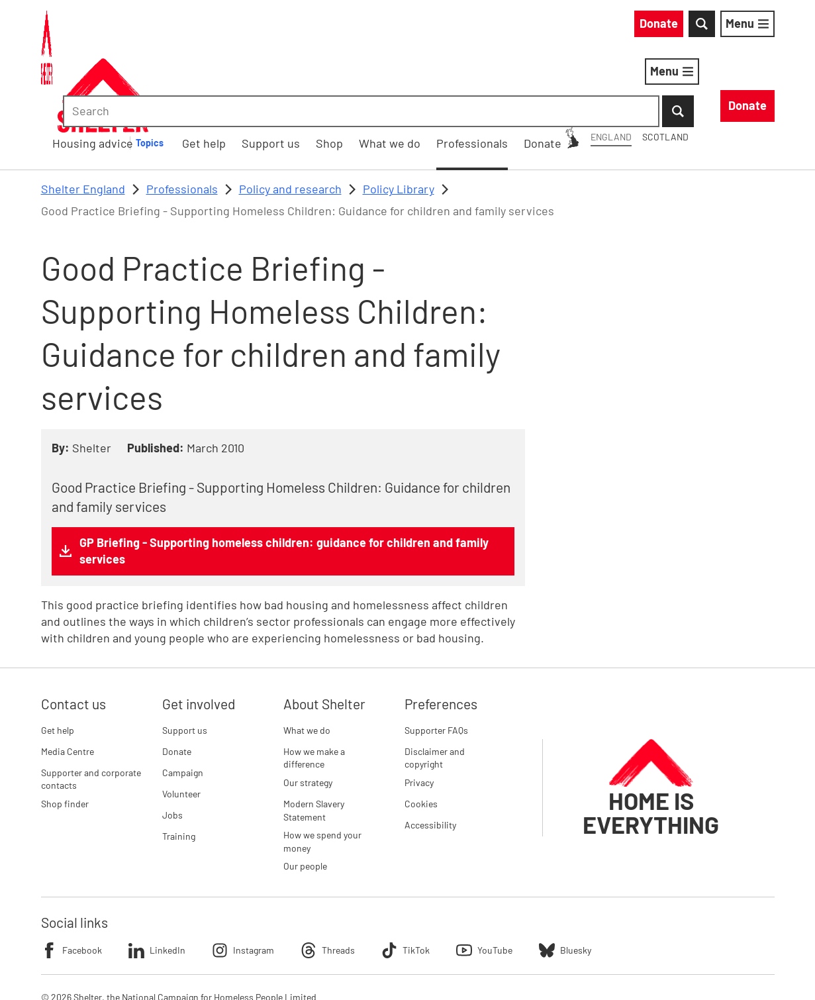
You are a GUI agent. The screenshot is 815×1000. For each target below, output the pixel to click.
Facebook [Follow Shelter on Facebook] (71, 881)
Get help (57, 661)
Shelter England (83, 120)
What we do (306, 661)
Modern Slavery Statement (313, 741)
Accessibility (430, 756)
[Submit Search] (759, 26)
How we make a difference (314, 689)
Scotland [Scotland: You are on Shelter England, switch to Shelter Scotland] (545, 25)
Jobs (172, 746)
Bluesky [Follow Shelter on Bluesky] (565, 881)
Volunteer (181, 724)
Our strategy (307, 713)
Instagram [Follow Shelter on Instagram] (243, 881)
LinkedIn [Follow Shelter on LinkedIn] (156, 881)
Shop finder (65, 734)
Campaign (182, 703)
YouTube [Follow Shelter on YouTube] (484, 881)
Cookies (421, 734)
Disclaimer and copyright (435, 689)
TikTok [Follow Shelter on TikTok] (405, 881)
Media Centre (67, 682)
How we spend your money (322, 772)
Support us (184, 661)
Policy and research (290, 120)
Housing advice (281, 73)
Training (178, 767)
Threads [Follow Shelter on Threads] (328, 881)
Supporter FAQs (436, 661)
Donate (176, 682)
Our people (305, 797)
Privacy (419, 713)
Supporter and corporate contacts (91, 710)
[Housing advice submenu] (346, 74)
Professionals (182, 120)
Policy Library (398, 120)
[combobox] (662, 26)
